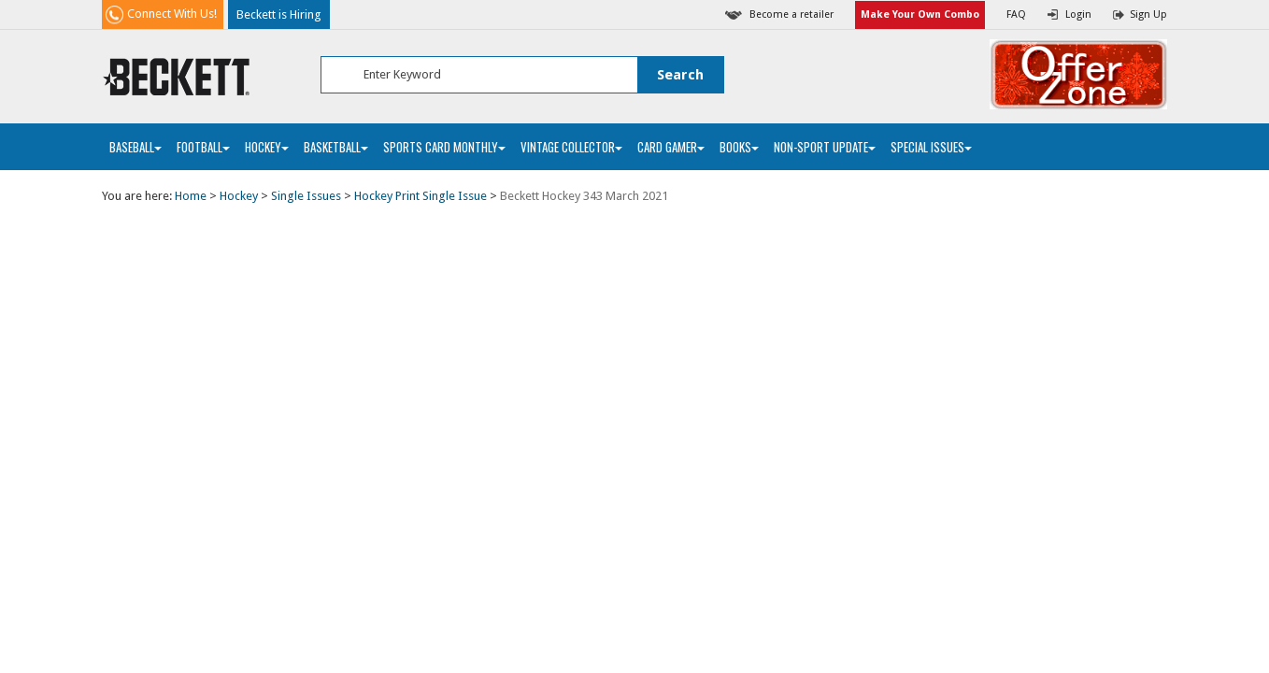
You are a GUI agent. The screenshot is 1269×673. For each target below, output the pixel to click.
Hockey (267, 146)
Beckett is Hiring (278, 14)
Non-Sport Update (825, 146)
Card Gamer (671, 146)
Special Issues (931, 146)
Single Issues (306, 196)
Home (191, 196)
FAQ (1016, 14)
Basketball (336, 146)
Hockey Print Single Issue (420, 196)
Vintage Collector (571, 146)
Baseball (135, 146)
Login (1078, 14)
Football (203, 146)
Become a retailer (791, 14)
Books (739, 146)
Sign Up (1148, 14)
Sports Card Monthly (444, 146)
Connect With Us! (172, 14)
